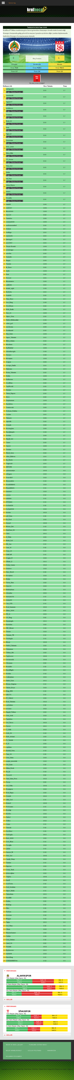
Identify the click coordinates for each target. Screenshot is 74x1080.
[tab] (37, 971)
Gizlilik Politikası (34, 1050)
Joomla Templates (68, 1069)
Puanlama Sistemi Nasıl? (38, 1045)
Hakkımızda (51, 1050)
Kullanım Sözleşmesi (14, 1056)
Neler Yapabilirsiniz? (14, 1050)
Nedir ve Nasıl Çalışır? (14, 1045)
